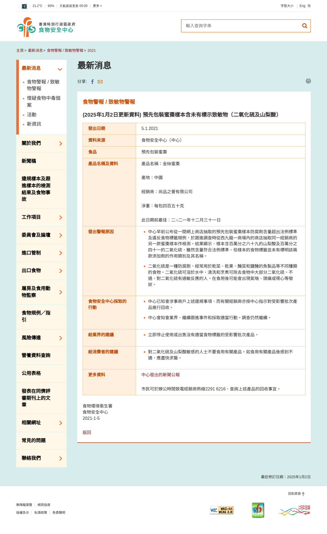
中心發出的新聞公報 (160, 375)
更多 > (97, 6)
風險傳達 (40, 338)
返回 (87, 432)
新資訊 (34, 124)
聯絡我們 (40, 458)
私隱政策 (40, 513)
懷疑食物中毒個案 (43, 102)
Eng (302, 6)
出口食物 (40, 271)
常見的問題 (34, 440)
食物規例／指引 (36, 316)
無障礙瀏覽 (24, 505)
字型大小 (287, 6)
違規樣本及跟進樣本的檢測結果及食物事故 (36, 189)
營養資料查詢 (36, 355)
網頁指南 (44, 505)
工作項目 (40, 217)
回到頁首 (294, 494)
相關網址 (40, 423)
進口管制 (40, 253)
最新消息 (35, 50)
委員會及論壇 (40, 235)
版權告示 (22, 513)
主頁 (20, 50)
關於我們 (40, 144)
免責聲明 (58, 513)
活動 (31, 114)
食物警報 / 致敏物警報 (65, 50)
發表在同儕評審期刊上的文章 (36, 398)
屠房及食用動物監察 (40, 292)
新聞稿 (29, 161)
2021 (92, 50)
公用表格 (31, 373)
